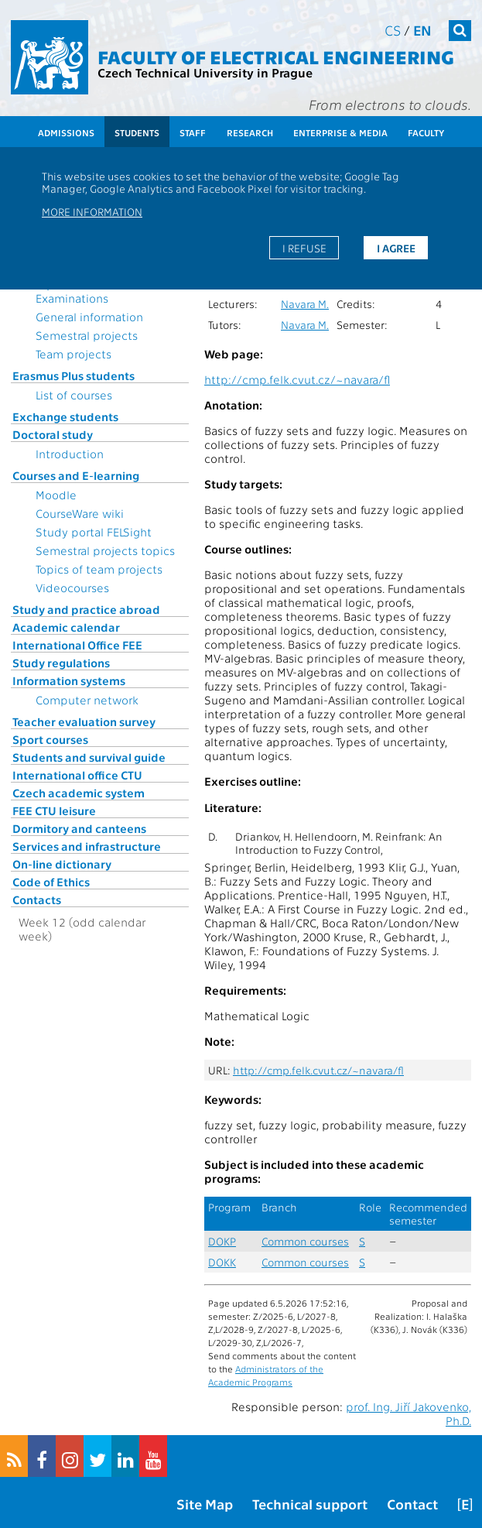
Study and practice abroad (86, 609)
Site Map (204, 1503)
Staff (192, 132)
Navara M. (305, 303)
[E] (465, 1503)
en (422, 30)
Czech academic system (78, 793)
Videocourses (72, 587)
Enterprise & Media (340, 132)
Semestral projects (87, 335)
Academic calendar (66, 627)
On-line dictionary (61, 864)
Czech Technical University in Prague (205, 72)
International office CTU (77, 775)
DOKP (222, 1241)
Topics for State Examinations (77, 291)
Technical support (309, 1503)
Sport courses (50, 739)
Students (137, 132)
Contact (412, 1503)
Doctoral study (52, 434)
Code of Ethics (51, 882)
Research (250, 132)
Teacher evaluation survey (84, 721)
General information (89, 317)
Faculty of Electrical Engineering (275, 56)
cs (393, 30)
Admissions (66, 132)
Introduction (70, 454)
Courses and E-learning (75, 475)
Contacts (36, 899)
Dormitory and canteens (79, 828)
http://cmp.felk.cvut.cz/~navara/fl (297, 379)
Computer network (87, 700)
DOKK (222, 1262)
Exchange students (65, 416)
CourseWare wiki (80, 513)
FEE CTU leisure (54, 810)
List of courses (74, 395)
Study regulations (61, 663)
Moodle (56, 495)
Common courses (305, 1241)
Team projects (73, 354)
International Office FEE (77, 645)
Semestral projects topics (105, 550)
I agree (396, 248)
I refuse (304, 248)
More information (92, 211)
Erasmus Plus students (73, 375)
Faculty (426, 132)
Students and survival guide (89, 757)
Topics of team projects (99, 569)
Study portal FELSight (94, 532)
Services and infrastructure (86, 846)
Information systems (68, 680)
